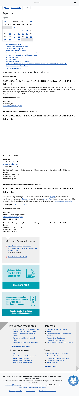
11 (27, 31)
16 (19, 34)
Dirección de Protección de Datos (17, 66)
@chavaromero (25, 199)
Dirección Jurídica (12, 59)
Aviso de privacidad (15, 391)
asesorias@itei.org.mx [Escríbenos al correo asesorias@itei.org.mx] (12, 385)
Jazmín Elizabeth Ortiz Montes (16, 51)
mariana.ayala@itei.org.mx (12, 106)
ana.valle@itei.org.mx (10, 164)
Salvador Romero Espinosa (15, 49)
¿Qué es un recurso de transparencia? (25, 342)
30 (19, 40)
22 (14, 37)
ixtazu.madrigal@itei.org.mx (13, 217)
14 (10, 34)
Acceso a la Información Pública (58, 354)
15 (14, 34)
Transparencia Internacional (22, 360)
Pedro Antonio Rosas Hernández (17, 46)
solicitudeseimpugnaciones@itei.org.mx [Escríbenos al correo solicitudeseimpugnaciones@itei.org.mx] (32, 387)
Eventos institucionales (13, 68)
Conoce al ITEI (16, 8)
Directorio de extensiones (47, 391)
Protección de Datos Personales (58, 358)
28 (10, 40)
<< (5, 21)
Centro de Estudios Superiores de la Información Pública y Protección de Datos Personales (36, 64)
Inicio (6, 8)
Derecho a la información (55, 356)
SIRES (49, 331)
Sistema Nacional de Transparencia (24, 356)
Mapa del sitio (30, 391)
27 (5, 40)
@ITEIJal (52, 197)
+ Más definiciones (50, 366)
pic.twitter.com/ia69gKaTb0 (63, 201)
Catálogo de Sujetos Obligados (57, 329)
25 (27, 37)
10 (23, 31)
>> (31, 21)
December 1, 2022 (21, 205)
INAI (14, 354)
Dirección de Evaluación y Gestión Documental (21, 55)
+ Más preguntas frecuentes (19, 346)
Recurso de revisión (53, 362)
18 (27, 34)
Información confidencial (55, 360)
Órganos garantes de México (22, 362)
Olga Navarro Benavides (14, 44)
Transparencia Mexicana (21, 358)
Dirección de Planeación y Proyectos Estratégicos (22, 53)
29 (14, 40)
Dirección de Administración (15, 57)
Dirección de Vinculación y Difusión (18, 62)
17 (23, 34)
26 (31, 37)
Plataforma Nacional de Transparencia (60, 342)
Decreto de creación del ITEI (17, 257)
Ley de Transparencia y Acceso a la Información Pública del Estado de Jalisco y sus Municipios (22, 248)
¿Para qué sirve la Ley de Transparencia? (26, 329)
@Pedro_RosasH (48, 199)
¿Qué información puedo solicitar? (24, 331)
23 (19, 37)
